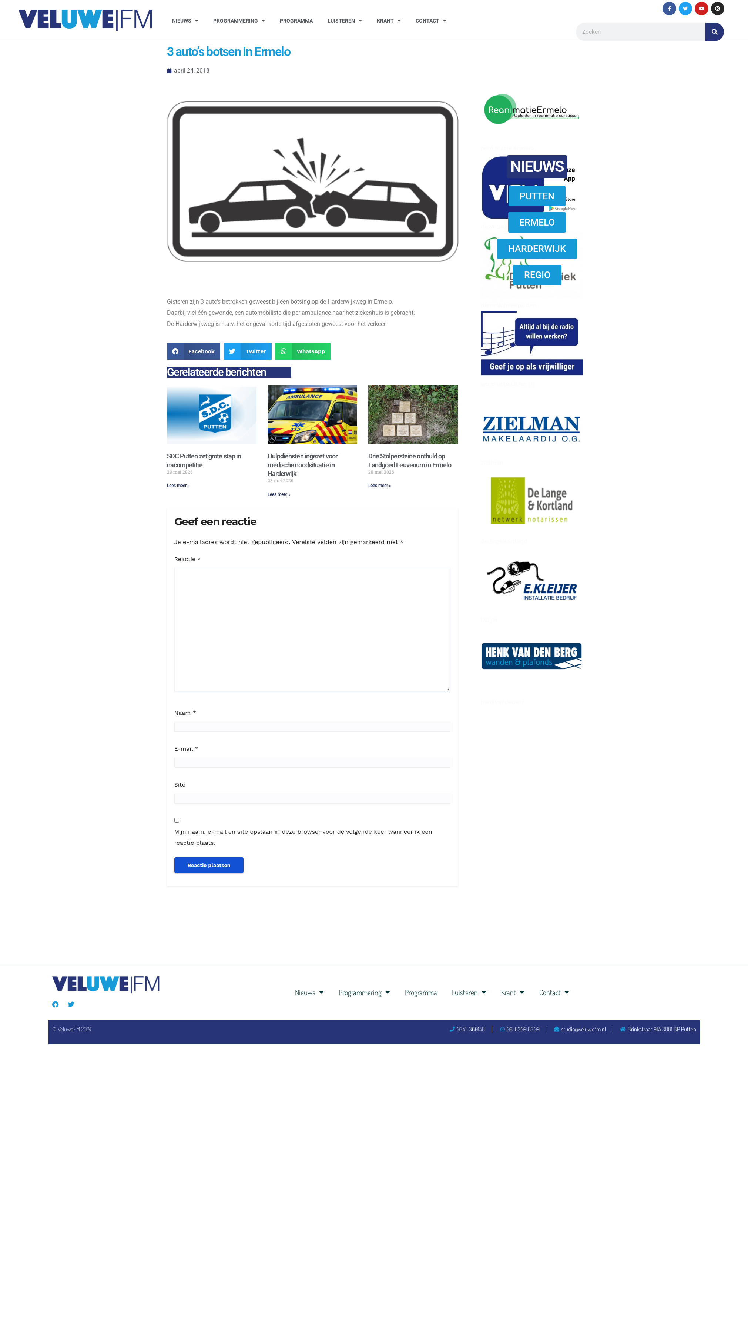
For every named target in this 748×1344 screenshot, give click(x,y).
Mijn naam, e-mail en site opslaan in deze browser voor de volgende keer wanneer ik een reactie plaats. (303, 837)
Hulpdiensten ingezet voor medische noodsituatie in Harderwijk (303, 464)
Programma (296, 21)
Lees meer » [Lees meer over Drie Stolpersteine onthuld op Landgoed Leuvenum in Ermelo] (379, 485)
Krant (389, 20)
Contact (431, 20)
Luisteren (345, 20)
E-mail (186, 748)
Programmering (239, 20)
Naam (185, 712)
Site (179, 784)
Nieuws (185, 20)
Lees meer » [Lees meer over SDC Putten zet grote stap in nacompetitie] (178, 485)
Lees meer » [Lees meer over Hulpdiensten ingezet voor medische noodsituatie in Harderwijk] (279, 494)
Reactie (187, 559)
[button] (194, 351)
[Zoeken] (714, 32)
